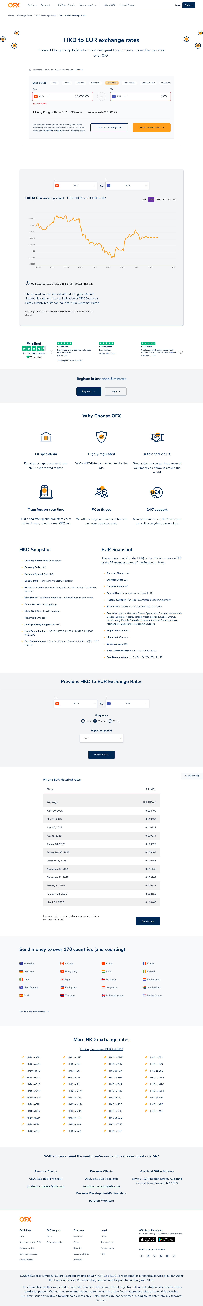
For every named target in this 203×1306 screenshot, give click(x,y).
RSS (103, 1253)
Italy (155, 613)
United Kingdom (114, 995)
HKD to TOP (115, 1131)
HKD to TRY (156, 1057)
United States (154, 995)
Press (76, 1242)
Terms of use (107, 1242)
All (174, 199)
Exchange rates (26, 1248)
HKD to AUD (34, 1064)
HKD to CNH (33, 1091)
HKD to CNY (33, 1097)
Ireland (138, 616)
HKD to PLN (115, 1091)
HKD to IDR (74, 1064)
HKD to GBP (33, 1131)
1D (144, 199)
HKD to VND (157, 1077)
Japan (68, 979)
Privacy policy (107, 1248)
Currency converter (28, 1253)
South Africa (154, 987)
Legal (103, 1236)
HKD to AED (33, 1057)
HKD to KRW (75, 1091)
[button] (54, 83)
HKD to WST (157, 1091)
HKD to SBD (115, 1104)
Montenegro (113, 623)
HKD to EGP (33, 1117)
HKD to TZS (156, 1064)
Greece (110, 616)
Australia (29, 963)
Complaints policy (55, 1242)
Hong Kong (51, 604)
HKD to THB (115, 1124)
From (34, 89)
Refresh (79, 69)
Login (22, 1236)
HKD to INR (74, 1077)
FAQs (49, 1236)
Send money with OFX (30, 1242)
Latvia (163, 616)
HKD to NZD (74, 1131)
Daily (88, 721)
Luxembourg (113, 620)
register (49, 130)
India (108, 971)
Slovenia (154, 616)
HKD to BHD (33, 1070)
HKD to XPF (156, 1104)
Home (11, 15)
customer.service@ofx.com (46, 1186)
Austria (129, 616)
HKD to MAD (75, 1104)
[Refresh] (30, 69)
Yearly (116, 721)
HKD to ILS (74, 1070)
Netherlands (175, 613)
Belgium (120, 616)
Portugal (162, 613)
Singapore (111, 987)
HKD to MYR (74, 1117)
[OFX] (13, 5)
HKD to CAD (33, 1077)
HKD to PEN (115, 1064)
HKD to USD (157, 1070)
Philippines (71, 987)
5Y (169, 199)
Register (189, 5)
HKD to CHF (33, 1084)
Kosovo (151, 623)
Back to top (192, 775)
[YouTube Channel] (167, 1256)
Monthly (102, 721)
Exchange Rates (24, 15)
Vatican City (140, 623)
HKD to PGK (115, 1070)
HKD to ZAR (156, 1111)
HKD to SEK (115, 1111)
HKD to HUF (74, 1057)
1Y (164, 199)
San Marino (127, 623)
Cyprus (171, 616)
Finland (164, 620)
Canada (69, 963)
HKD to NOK (74, 1124)
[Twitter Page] (154, 1256)
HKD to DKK (33, 1111)
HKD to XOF (156, 1097)
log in (58, 130)
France (141, 613)
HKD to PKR (115, 1084)
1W (151, 199)
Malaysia (111, 979)
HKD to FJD (33, 1124)
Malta (146, 616)
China (109, 963)
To (111, 89)
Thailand (70, 995)
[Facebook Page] (141, 1256)
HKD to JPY (74, 1084)
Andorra (155, 620)
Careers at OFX (81, 1253)
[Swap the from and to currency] (101, 96)
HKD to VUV (157, 1084)
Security (77, 1248)
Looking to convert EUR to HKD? (101, 1049)
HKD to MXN (75, 1111)
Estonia (125, 620)
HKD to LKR (74, 1097)
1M (158, 199)
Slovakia (134, 620)
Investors (78, 1259)
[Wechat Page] (161, 1256)
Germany (132, 613)
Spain (149, 613)
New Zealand (31, 987)
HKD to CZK (33, 1104)
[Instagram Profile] (173, 1256)
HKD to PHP (115, 1077)
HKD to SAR (115, 1097)
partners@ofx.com (101, 1201)
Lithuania (145, 620)
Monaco (173, 620)
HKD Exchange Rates (46, 15)
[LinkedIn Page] (148, 1256)
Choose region (26, 1259)
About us (78, 1236)
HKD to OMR (116, 1057)
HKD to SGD (115, 1117)
